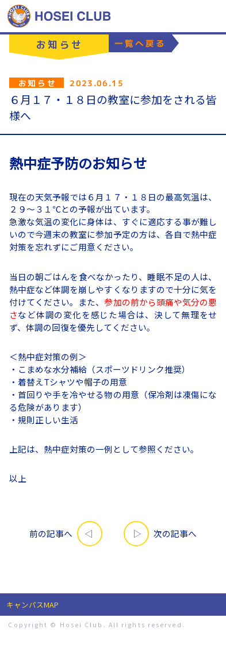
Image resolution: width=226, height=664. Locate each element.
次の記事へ (175, 533)
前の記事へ (50, 533)
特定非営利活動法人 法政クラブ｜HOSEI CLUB (59, 16)
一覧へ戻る (140, 43)
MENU (210, 16)
